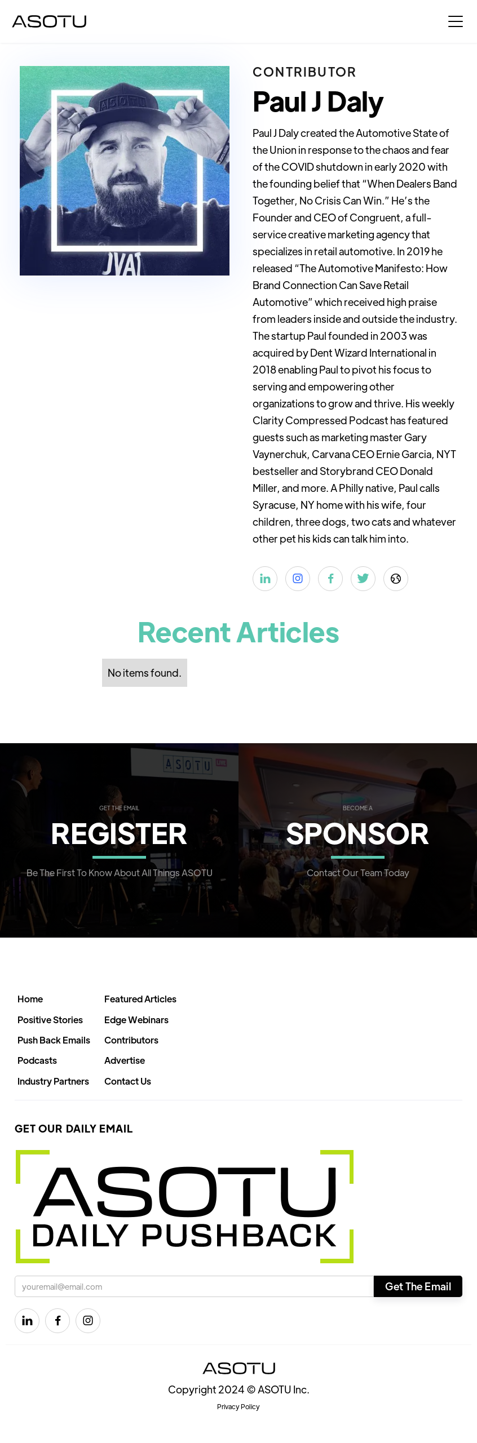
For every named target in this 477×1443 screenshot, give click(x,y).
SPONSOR (358, 832)
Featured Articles (140, 999)
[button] (455, 21)
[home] (49, 21)
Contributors (131, 1040)
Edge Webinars (136, 1019)
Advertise (124, 1060)
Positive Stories (50, 1019)
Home (30, 999)
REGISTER (119, 832)
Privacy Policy (238, 1406)
